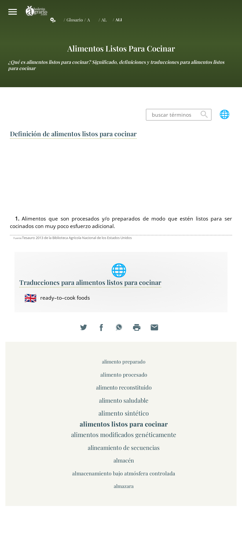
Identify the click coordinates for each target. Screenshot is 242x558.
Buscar (204, 114)
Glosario (75, 20)
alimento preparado (123, 361)
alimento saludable (123, 400)
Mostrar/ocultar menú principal (12, 11)
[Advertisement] (121, 177)
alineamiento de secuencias (124, 447)
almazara (124, 486)
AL (104, 20)
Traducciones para (90, 282)
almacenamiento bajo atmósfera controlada (123, 473)
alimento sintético (123, 413)
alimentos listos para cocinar (121, 48)
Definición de (73, 133)
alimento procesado (123, 374)
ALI (118, 19)
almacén (123, 460)
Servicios (55, 19)
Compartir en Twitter (85, 329)
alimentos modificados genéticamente (123, 434)
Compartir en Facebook (103, 329)
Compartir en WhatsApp (121, 329)
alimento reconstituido (124, 387)
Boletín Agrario (36, 11)
